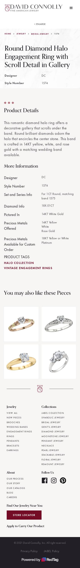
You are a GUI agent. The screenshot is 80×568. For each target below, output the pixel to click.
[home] (34, 8)
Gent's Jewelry (51, 427)
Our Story (13, 483)
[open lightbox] (40, 22)
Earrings (13, 450)
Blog (10, 492)
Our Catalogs (16, 488)
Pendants (13, 441)
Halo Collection (19, 263)
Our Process (15, 478)
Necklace (48, 445)
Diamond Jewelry (53, 431)
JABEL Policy (51, 551)
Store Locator (24, 515)
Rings (10, 436)
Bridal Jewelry (40, 34)
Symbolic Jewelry (53, 417)
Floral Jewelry (51, 459)
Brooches (13, 422)
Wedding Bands (17, 427)
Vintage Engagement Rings (28, 268)
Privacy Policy (29, 551)
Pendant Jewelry (53, 441)
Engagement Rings (19, 431)
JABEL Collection (53, 413)
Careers (12, 497)
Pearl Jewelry (50, 450)
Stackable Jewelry (53, 455)
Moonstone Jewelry (55, 436)
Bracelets (13, 445)
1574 (56, 34)
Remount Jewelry (53, 464)
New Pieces (14, 417)
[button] (71, 8)
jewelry (21, 34)
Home (8, 34)
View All (12, 413)
